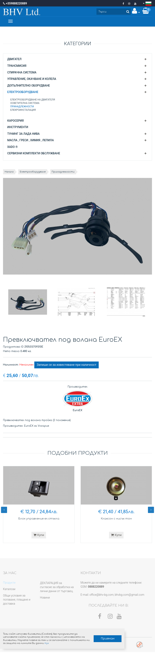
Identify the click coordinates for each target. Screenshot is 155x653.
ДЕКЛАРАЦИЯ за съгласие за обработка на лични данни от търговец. (57, 587)
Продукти (9, 583)
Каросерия (15, 121)
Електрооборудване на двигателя (32, 100)
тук (62, 641)
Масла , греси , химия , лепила (30, 141)
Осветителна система (24, 103)
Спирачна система (21, 73)
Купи (39, 536)
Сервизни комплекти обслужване (33, 154)
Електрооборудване (22, 92)
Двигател (14, 60)
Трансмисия (16, 66)
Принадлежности (22, 107)
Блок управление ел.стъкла (38, 519)
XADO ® (12, 147)
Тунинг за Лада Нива (23, 134)
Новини (45, 598)
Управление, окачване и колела (31, 79)
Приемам (94, 636)
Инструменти (17, 128)
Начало (10, 172)
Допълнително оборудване (28, 86)
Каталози (9, 589)
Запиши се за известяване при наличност (66, 366)
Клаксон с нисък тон (116, 519)
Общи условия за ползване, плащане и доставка (16, 600)
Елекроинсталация (23, 110)
